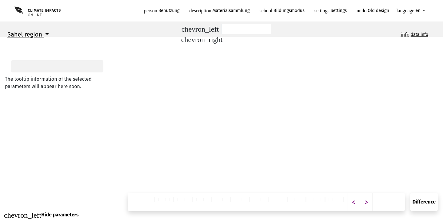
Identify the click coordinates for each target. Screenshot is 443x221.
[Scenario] (246, 29)
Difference (424, 202)
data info (419, 34)
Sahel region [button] (25, 34)
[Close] (61, 215)
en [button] (409, 10)
